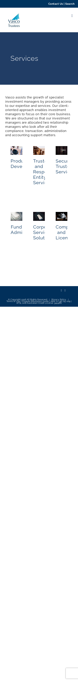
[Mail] (65, 290)
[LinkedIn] (61, 290)
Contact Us (55, 3)
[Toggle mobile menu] (72, 16)
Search (70, 3)
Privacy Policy (58, 299)
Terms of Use (13, 301)
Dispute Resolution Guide (35, 301)
